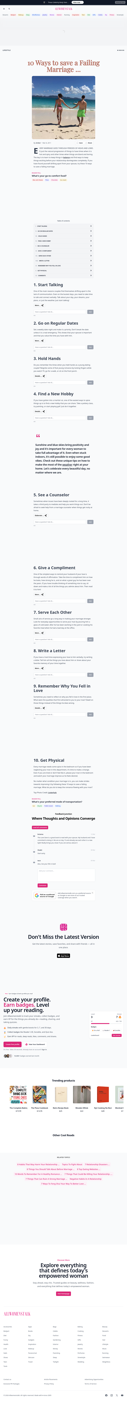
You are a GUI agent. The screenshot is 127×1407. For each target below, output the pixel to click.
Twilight (56, 1362)
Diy (106, 15)
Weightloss (106, 1362)
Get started (116, 1035)
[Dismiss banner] (92, 893)
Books (30, 1331)
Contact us (7, 1379)
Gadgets (31, 1340)
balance (66, 157)
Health (6, 1344)
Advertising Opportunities (94, 1379)
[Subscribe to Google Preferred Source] (45, 895)
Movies (52, 15)
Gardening (57, 1340)
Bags (54, 1327)
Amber (38, 143)
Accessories (8, 1327)
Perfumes (81, 1353)
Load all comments (40, 827)
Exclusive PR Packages (11, 1384)
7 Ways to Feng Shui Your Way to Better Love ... (63, 1183)
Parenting (56, 1353)
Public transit (48, 806)
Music (104, 1349)
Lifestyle (105, 1344)
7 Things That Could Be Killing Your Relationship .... (88, 1174)
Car (34, 806)
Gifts (94, 15)
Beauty (104, 1327)
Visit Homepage (63, 1294)
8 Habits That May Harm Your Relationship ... (38, 1164)
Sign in (44, 1049)
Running (67, 15)
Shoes (6, 1357)
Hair (103, 1340)
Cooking (81, 1331)
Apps (30, 1327)
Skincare (31, 1357)
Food (104, 1335)
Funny (6, 1340)
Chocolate (54, 180)
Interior (59, 15)
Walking (57, 806)
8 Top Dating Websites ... (88, 1169)
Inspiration (75, 15)
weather (67, 464)
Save (79, 143)
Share (88, 143)
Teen (83, 15)
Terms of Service (91, 1384)
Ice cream (63, 180)
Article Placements (50, 1379)
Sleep (28, 15)
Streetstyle (120, 15)
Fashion (55, 1335)
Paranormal (32, 1353)
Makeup (20, 15)
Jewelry (45, 15)
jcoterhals (52, 792)
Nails (5, 1353)
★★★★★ (120, 50)
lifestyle (7, 50)
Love (5, 1349)
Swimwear (106, 1357)
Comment (42, 885)
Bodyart (13, 15)
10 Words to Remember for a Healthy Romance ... (38, 1174)
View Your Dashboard (35, 1044)
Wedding (81, 1362)
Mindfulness (36, 15)
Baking (80, 1327)
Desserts (5, 15)
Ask (90, 312)
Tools (5, 1366)
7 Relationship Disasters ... (97, 1164)
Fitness (112, 15)
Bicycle (39, 806)
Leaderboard (95, 1035)
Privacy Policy (49, 1384)
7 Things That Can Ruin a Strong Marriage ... (46, 1179)
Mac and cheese (38, 180)
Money (55, 1349)
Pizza (47, 180)
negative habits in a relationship (85, 1179)
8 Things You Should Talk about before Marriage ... (50, 1169)
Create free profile (12, 1044)
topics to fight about (72, 1164)
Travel (30, 1362)
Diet (88, 15)
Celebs (100, 15)
